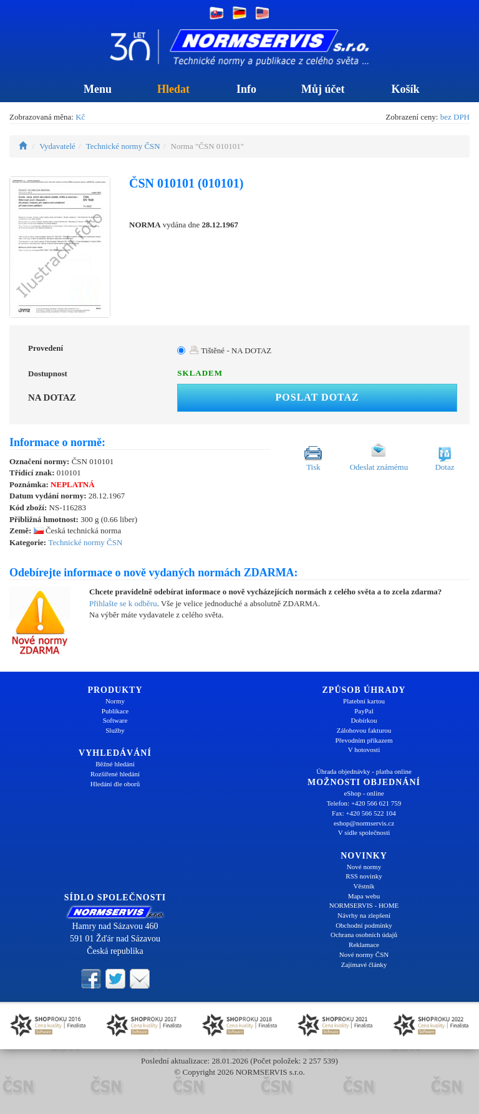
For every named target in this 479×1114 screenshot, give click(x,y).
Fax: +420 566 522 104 (364, 813)
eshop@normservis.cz (364, 823)
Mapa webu (364, 896)
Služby (115, 730)
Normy (115, 701)
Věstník (363, 886)
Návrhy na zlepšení (363, 915)
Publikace (115, 711)
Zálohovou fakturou (364, 730)
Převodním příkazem (364, 740)
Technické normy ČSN (123, 146)
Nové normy (364, 866)
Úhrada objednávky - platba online (364, 771)
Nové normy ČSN (364, 954)
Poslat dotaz (317, 397)
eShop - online (364, 793)
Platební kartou (364, 701)
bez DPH (455, 116)
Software (115, 720)
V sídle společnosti (364, 832)
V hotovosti (364, 749)
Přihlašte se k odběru (123, 603)
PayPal (364, 711)
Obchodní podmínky (364, 925)
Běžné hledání (115, 764)
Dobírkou (364, 720)
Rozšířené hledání (115, 774)
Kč (80, 116)
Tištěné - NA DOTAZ (230, 350)
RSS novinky (364, 876)
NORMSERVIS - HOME (364, 905)
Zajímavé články (364, 964)
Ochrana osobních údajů (364, 934)
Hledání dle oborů (115, 784)
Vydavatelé (57, 146)
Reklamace (364, 944)
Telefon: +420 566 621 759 (364, 803)
